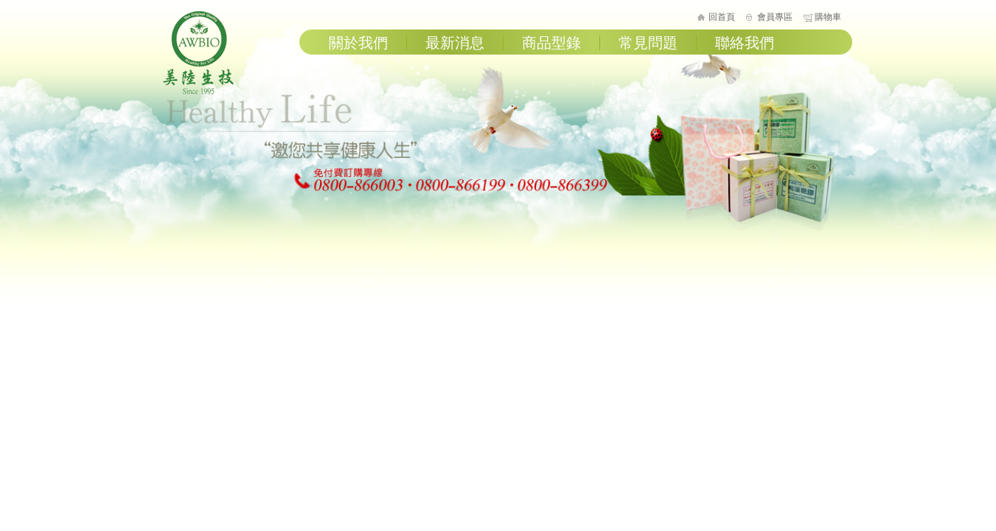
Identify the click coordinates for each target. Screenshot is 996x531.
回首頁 (721, 17)
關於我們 (358, 43)
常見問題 (648, 43)
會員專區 (775, 17)
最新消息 (454, 43)
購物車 (828, 17)
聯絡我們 (744, 43)
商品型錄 (551, 43)
